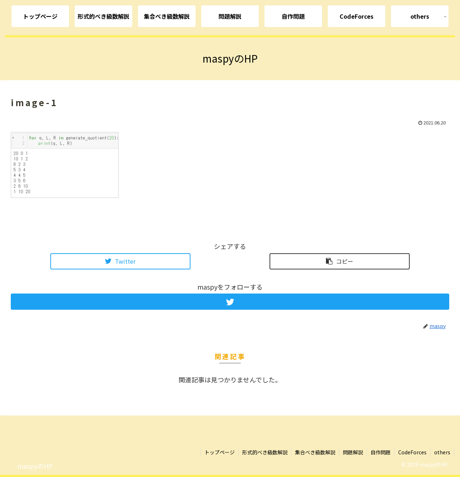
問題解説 (353, 452)
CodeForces (412, 452)
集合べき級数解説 (315, 452)
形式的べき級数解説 (265, 452)
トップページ (219, 452)
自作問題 (381, 452)
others (442, 452)
